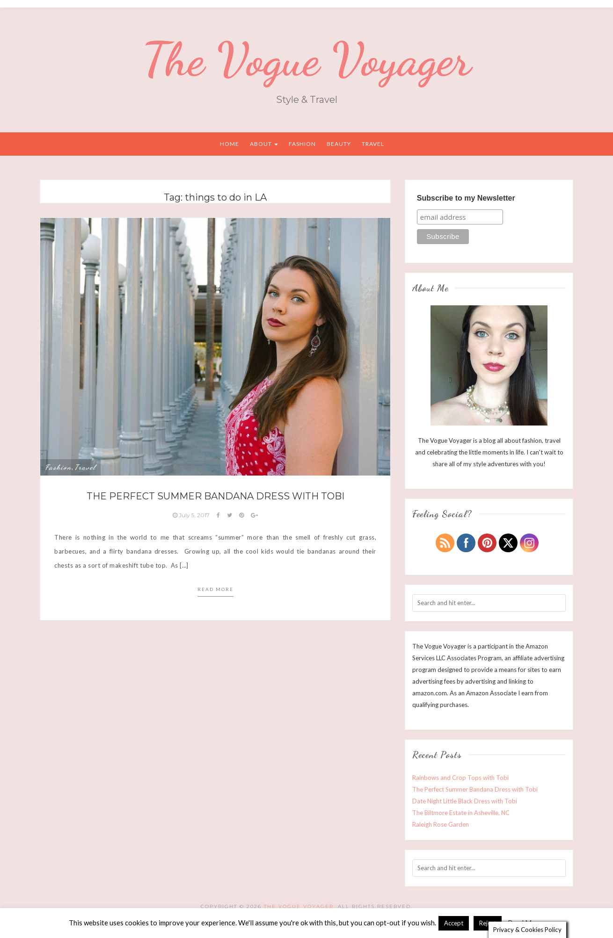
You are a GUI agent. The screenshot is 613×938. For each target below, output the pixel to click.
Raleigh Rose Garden (440, 824)
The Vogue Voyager (306, 59)
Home (229, 143)
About (264, 143)
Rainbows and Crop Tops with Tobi (460, 777)
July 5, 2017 (192, 515)
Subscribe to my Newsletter (466, 198)
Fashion (302, 143)
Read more (215, 589)
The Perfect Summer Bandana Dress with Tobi (215, 496)
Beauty (339, 143)
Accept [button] (453, 922)
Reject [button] (487, 922)
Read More (525, 922)
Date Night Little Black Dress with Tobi (464, 801)
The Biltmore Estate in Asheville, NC (461, 812)
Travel (373, 143)
